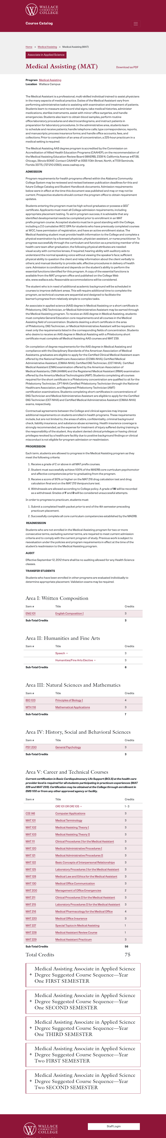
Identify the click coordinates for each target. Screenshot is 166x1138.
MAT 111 (30, 841)
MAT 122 (31, 862)
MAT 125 (31, 869)
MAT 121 (30, 855)
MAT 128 (31, 876)
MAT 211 (30, 897)
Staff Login (114, 1126)
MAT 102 (31, 827)
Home (29, 47)
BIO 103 (30, 700)
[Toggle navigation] (136, 23)
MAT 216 (31, 911)
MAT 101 (31, 820)
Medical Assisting (47, 47)
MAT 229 (31, 939)
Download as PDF (127, 67)
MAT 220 (31, 918)
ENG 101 (31, 613)
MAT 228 (31, 932)
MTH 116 (31, 707)
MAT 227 (31, 925)
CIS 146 (30, 813)
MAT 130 (31, 883)
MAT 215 (31, 904)
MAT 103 (31, 834)
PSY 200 (31, 747)
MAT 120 (31, 848)
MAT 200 (31, 890)
